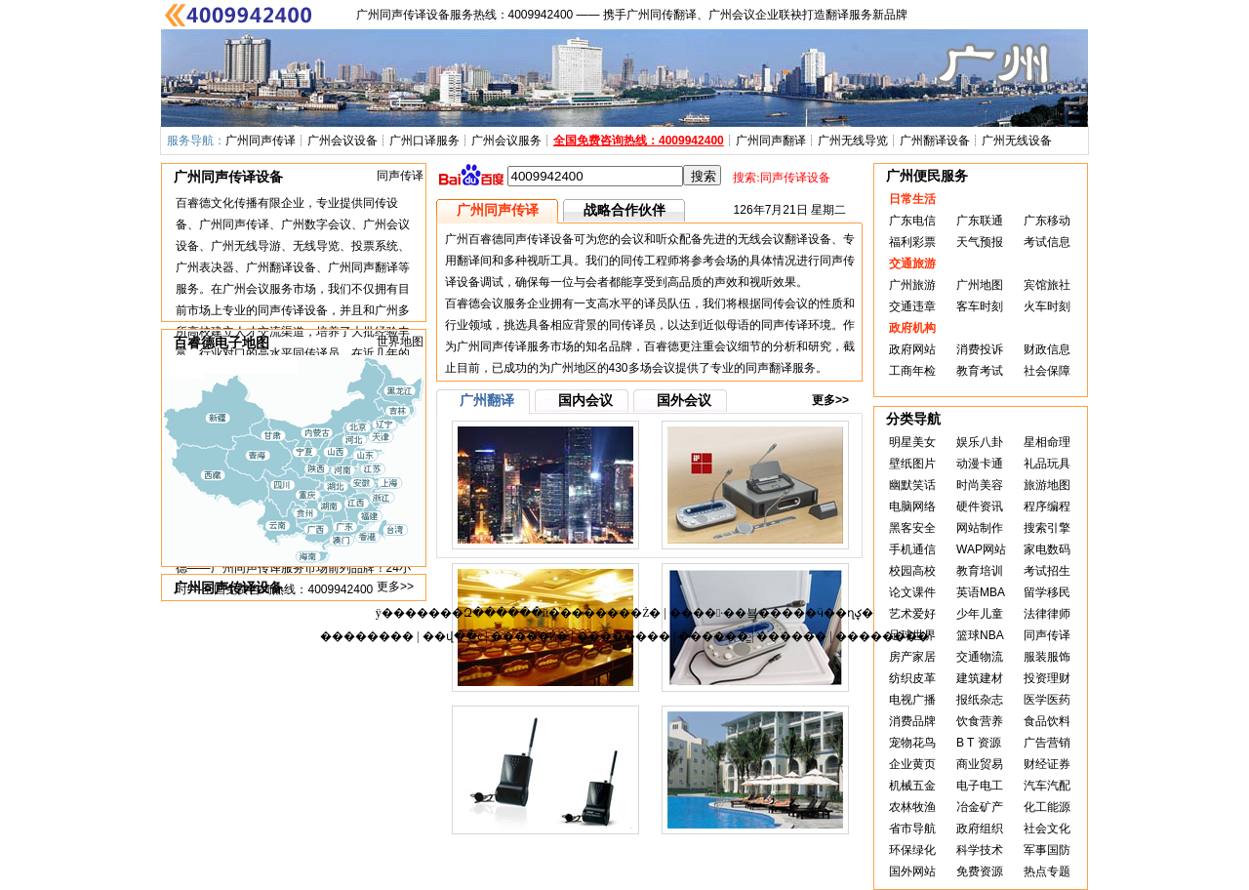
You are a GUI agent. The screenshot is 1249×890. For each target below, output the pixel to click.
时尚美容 (979, 485)
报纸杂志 (979, 700)
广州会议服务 (506, 140)
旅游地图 (1047, 485)
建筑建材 (979, 678)
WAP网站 (981, 549)
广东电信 (912, 220)
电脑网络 (912, 506)
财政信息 (1047, 349)
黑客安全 (912, 528)
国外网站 (912, 871)
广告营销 (1047, 742)
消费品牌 (912, 721)
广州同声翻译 (771, 140)
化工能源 (1047, 807)
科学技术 (979, 850)
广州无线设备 (1017, 140)
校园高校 (912, 571)
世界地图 (400, 341)
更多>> (395, 586)
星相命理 (1047, 442)
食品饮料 (1047, 721)
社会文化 (1047, 828)
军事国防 (1047, 850)
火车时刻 (1047, 306)
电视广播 (912, 700)
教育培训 (979, 571)
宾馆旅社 (1047, 285)
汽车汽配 (1047, 785)
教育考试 (979, 371)
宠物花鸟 (912, 742)
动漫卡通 (979, 463)
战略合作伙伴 (624, 210)
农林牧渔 (912, 807)
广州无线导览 (853, 140)
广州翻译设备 (935, 140)
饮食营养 (979, 721)
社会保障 (1047, 371)
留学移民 (1047, 592)
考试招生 (1047, 571)
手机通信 (912, 549)
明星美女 (912, 442)
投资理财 (1047, 678)
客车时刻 (979, 306)
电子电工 (979, 785)
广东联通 (979, 220)
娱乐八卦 (979, 442)
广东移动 (1047, 220)
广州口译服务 (424, 140)
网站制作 (979, 528)
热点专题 (1047, 871)
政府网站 (912, 349)
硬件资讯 (979, 506)
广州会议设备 (342, 140)
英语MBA (980, 592)
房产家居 (912, 657)
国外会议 (684, 400)
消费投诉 (979, 349)
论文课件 (912, 592)
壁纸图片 (912, 463)
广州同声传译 (260, 140)
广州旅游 (912, 285)
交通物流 (979, 657)
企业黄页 (912, 764)
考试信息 (1047, 242)
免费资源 (979, 871)
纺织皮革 (912, 678)
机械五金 (912, 785)
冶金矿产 (979, 807)
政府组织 (979, 828)
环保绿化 (912, 850)
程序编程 (1047, 506)
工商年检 (912, 371)
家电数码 (1047, 549)
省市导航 (912, 828)
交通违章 (912, 306)
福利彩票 (912, 242)
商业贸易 (979, 764)
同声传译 (400, 175)
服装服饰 (1047, 657)
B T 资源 (978, 742)
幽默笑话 (912, 485)
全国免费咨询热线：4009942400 (638, 140)
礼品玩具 (1047, 463)
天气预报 (979, 242)
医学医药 (1047, 700)
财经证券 (1047, 764)
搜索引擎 (1047, 528)
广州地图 (979, 285)
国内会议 (585, 400)
